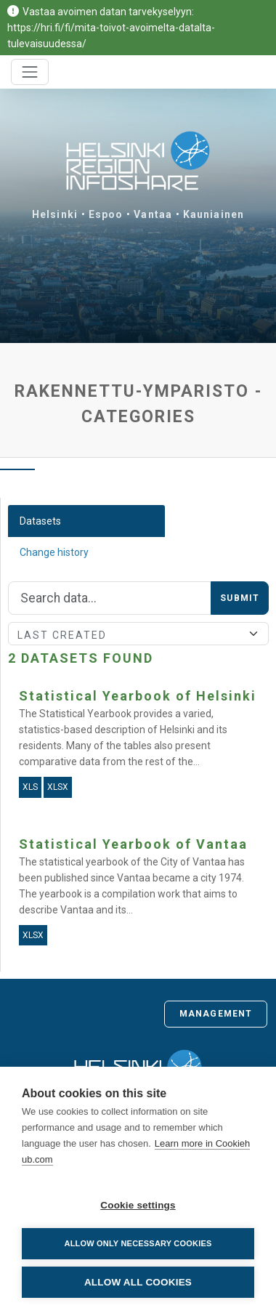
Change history (54, 552)
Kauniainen (213, 214)
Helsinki (55, 214)
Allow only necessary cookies (137, 1243)
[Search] (109, 598)
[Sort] (138, 633)
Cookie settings (138, 1205)
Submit (239, 598)
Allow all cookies (138, 1282)
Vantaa (153, 214)
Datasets (40, 521)
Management (215, 1014)
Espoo (106, 214)
